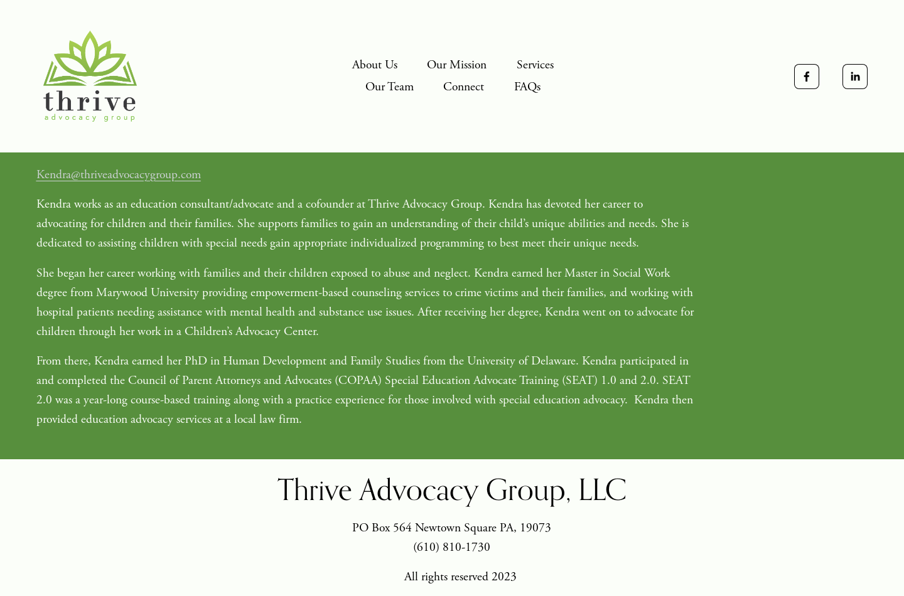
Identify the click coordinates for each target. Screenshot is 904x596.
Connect (463, 87)
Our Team (389, 87)
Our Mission (457, 65)
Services (535, 65)
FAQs (527, 87)
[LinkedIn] (855, 76)
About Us (374, 65)
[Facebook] (806, 76)
